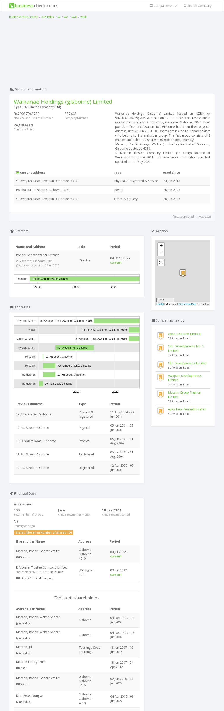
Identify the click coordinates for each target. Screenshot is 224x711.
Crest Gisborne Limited (184, 334)
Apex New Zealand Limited (187, 409)
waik (83, 17)
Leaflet (160, 304)
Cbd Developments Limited (187, 363)
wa (66, 17)
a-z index (47, 17)
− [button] (161, 252)
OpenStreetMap (187, 304)
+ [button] (161, 246)
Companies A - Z (163, 6)
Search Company (198, 6)
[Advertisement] (112, 51)
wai (74, 17)
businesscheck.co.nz (23, 17)
